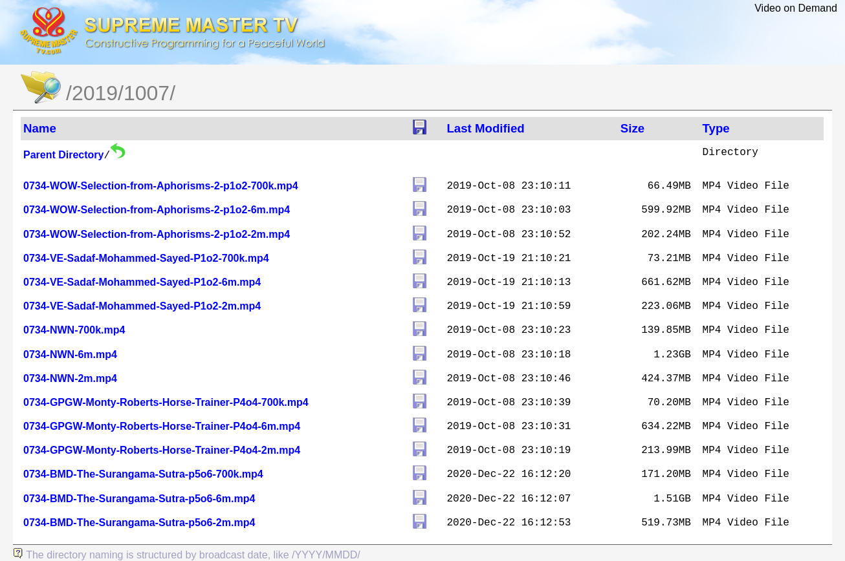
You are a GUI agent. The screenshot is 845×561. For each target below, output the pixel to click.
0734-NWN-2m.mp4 (70, 378)
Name (39, 128)
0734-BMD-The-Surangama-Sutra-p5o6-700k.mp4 (143, 474)
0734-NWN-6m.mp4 (70, 354)
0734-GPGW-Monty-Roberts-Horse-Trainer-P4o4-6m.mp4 (161, 426)
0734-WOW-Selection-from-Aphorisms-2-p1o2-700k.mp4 (160, 185)
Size (632, 128)
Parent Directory (63, 154)
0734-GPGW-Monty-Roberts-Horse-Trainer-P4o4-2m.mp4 (161, 450)
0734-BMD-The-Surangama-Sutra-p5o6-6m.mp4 (139, 498)
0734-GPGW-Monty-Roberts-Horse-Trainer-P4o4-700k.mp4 (166, 402)
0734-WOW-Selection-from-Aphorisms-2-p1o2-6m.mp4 (156, 209)
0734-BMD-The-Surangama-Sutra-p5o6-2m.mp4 (139, 522)
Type (716, 128)
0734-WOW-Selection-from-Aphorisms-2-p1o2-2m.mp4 (156, 234)
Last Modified (485, 128)
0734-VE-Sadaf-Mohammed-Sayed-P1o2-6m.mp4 (142, 282)
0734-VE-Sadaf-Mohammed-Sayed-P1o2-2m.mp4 (142, 306)
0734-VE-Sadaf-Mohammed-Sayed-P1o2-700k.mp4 (146, 258)
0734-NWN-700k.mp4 (74, 329)
